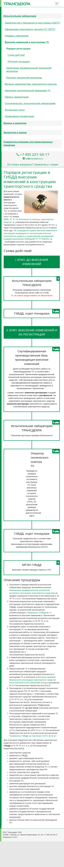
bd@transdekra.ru (34, 158)
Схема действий (16, 55)
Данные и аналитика (14, 123)
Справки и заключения (16, 35)
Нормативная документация (19, 116)
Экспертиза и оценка (15, 132)
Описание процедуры (19, 61)
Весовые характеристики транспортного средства (31, 84)
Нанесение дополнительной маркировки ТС (28, 90)
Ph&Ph (14, 837)
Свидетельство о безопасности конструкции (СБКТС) (32, 23)
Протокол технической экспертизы (24, 77)
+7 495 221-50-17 (34, 154)
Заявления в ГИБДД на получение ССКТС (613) (31, 736)
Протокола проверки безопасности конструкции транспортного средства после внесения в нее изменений (32, 680)
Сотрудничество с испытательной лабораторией (30, 103)
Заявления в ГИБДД (37, 613)
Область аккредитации (17, 97)
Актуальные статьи (15, 110)
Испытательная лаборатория (19, 16)
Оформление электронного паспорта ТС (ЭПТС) (30, 29)
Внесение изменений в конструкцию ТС (27, 42)
